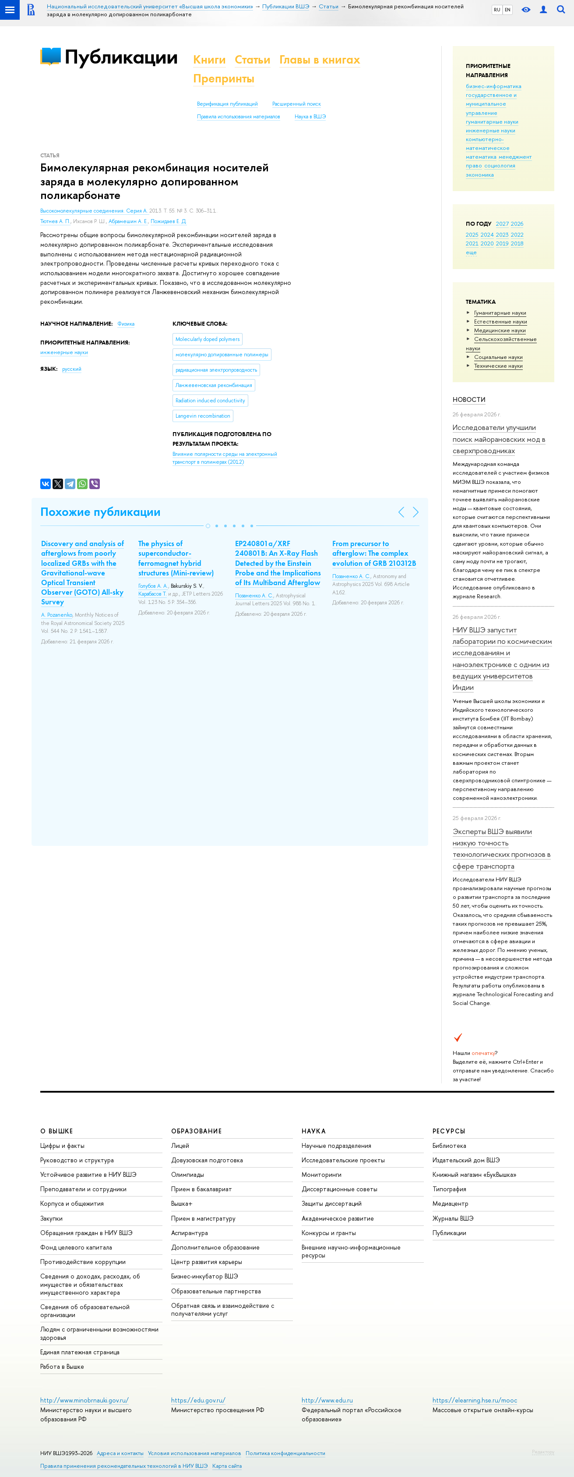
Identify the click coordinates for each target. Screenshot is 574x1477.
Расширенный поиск (296, 103)
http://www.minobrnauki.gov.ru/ (84, 1400)
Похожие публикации (100, 511)
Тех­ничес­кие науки (498, 365)
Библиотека (449, 1145)
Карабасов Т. (152, 593)
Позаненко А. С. (254, 595)
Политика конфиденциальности (285, 1453)
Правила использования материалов (238, 116)
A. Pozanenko (56, 614)
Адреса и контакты (120, 1453)
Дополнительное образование (215, 1247)
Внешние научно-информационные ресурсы (351, 1251)
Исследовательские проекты (343, 1160)
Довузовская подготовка (207, 1160)
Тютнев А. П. (55, 221)
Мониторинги (322, 1174)
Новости (469, 399)
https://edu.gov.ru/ (198, 1400)
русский (71, 369)
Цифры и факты (62, 1145)
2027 (502, 223)
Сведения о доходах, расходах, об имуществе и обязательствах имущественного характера (90, 1284)
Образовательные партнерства (216, 1291)
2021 (472, 243)
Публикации (121, 56)
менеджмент (515, 156)
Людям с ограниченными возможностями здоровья (99, 1333)
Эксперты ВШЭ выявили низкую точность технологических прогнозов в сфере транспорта (502, 848)
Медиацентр (450, 1203)
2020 (487, 243)
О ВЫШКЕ (57, 1131)
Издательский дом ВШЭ (466, 1160)
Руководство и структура (77, 1160)
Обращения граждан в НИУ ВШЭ (86, 1232)
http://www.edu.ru (327, 1400)
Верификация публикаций (227, 103)
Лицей (180, 1145)
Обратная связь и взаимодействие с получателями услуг (222, 1309)
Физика (125, 323)
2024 (487, 234)
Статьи (253, 59)
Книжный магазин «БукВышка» (475, 1174)
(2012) (225, 458)
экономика (480, 174)
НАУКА (314, 1131)
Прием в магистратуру (203, 1218)
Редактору (543, 1452)
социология (499, 165)
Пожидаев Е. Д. (169, 221)
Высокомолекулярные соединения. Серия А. (94, 210)
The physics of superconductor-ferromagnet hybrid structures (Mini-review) (176, 558)
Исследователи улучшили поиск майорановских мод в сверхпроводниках (499, 438)
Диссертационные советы (339, 1189)
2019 (502, 243)
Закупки (51, 1218)
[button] (208, 526)
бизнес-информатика (493, 86)
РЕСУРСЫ (449, 1131)
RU (497, 10)
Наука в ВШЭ (310, 116)
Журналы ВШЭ (453, 1218)
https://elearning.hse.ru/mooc (475, 1400)
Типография (449, 1189)
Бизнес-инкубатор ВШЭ (204, 1276)
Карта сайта (227, 1466)
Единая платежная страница (80, 1352)
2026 (517, 223)
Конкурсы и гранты (329, 1232)
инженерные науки (490, 130)
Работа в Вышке (62, 1366)
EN (508, 10)
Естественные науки (500, 321)
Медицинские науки (500, 330)
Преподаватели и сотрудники (83, 1189)
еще (471, 252)
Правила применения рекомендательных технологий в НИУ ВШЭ (124, 1466)
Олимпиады (187, 1174)
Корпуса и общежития (72, 1203)
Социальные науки (498, 357)
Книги (209, 59)
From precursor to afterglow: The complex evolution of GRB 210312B (374, 553)
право (474, 165)
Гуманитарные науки (500, 312)
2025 (472, 234)
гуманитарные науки (492, 121)
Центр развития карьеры (206, 1261)
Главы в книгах (319, 59)
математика (481, 156)
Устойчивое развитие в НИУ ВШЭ (88, 1174)
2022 (517, 234)
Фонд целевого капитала (76, 1247)
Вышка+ (182, 1203)
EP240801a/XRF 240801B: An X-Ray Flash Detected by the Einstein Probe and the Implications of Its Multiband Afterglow (278, 563)
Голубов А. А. (153, 585)
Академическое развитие (338, 1218)
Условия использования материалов (194, 1453)
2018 (517, 243)
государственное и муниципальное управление (491, 103)
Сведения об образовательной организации (85, 1311)
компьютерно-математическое (488, 143)
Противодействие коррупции (83, 1261)
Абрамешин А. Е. (128, 221)
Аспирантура (189, 1232)
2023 (502, 234)
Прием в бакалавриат (201, 1189)
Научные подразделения (336, 1145)
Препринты (223, 78)
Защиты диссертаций (332, 1203)
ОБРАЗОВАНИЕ (196, 1131)
